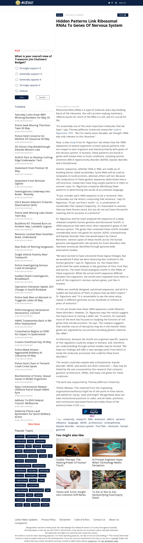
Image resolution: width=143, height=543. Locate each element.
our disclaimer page (109, 541)
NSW (29, 446)
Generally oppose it (30, 79)
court (27, 505)
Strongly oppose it (29, 85)
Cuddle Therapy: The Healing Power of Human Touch (71, 462)
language (73, 422)
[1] (107, 535)
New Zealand (22, 490)
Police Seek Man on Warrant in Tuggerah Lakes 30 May (33, 299)
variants (120, 419)
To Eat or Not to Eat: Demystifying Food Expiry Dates (107, 495)
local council (31, 461)
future (29, 495)
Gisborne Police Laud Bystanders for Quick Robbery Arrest (32, 414)
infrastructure (39, 466)
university (68, 419)
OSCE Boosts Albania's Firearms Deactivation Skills (33, 203)
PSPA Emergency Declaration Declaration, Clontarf (32, 311)
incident (45, 505)
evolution (100, 419)
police (30, 441)
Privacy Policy (50, 519)
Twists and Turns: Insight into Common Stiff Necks (71, 493)
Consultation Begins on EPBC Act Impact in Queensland (32, 333)
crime (41, 480)
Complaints (21, 523)
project (33, 480)
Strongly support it (30, 68)
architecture (95, 422)
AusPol (42, 475)
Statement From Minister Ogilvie (30, 182)
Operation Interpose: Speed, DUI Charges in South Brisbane (34, 288)
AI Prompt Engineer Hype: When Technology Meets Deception (107, 462)
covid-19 (20, 461)
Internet (36, 505)
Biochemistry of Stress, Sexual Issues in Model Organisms (33, 377)
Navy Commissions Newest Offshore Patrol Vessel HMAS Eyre (32, 389)
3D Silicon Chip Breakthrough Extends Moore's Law (32, 148)
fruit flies (101, 426)
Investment (21, 470)
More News (34, 424)
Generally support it (30, 73)
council (43, 456)
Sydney (39, 495)
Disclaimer (67, 519)
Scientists (20, 495)
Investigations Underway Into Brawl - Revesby (32, 193)
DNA (90, 419)
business (33, 456)
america (46, 500)
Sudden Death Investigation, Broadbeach (32, 277)
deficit (110, 419)
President (20, 500)
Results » (43, 97)
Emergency (21, 485)
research (81, 419)
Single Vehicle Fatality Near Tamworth (31, 256)
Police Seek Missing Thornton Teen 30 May (32, 127)
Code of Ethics (85, 519)
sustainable (33, 485)
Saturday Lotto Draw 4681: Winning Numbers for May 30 (32, 116)
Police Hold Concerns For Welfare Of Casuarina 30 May (32, 137)
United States (22, 480)
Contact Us (103, 519)
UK (50, 456)
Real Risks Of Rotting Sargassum (34, 246)
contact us (92, 541)
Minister (42, 451)
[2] (109, 535)
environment (30, 451)
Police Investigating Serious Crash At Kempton (31, 267)
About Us (118, 519)
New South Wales (23, 466)
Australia (20, 436)
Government (32, 436)
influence (61, 422)
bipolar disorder (65, 426)
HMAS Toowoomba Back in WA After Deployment (33, 322)
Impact (19, 505)
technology (44, 470)
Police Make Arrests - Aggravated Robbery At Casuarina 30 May (28, 352)
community (21, 441)
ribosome (113, 426)
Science (59, 15)
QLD (48, 490)
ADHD (83, 422)
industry (20, 475)
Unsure (23, 90)
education (33, 470)
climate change (33, 500)
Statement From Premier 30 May (31, 169)
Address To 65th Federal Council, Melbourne (29, 402)
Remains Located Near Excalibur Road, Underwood (34, 236)
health (19, 451)
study (73, 142)
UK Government (36, 490)
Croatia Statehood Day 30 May (33, 342)
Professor (47, 446)
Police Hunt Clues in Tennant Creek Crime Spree (32, 365)
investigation (31, 475)
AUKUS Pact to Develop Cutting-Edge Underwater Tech (34, 159)
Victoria (37, 446)
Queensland (21, 456)
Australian (41, 441)
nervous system (85, 426)
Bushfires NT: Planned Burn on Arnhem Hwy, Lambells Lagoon (33, 225)
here (82, 405)
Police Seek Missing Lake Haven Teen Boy (34, 214)
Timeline (20, 106)
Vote (22, 97)
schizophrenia (112, 422)
